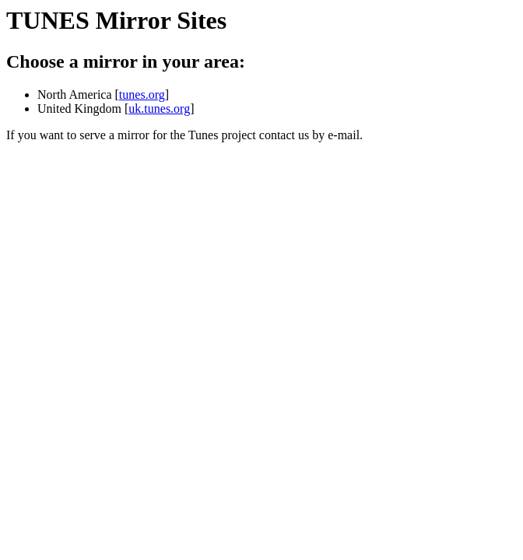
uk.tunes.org (159, 108)
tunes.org (142, 94)
